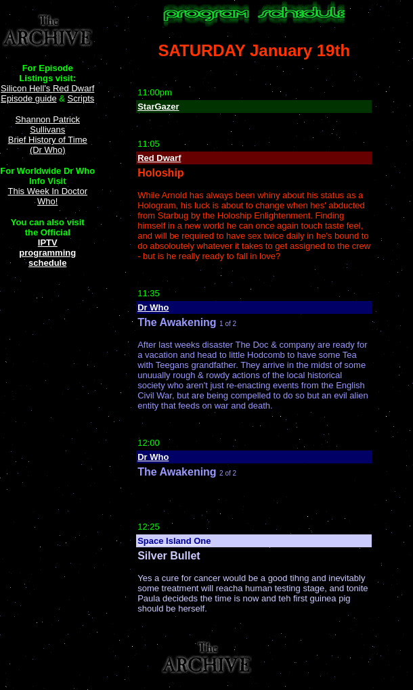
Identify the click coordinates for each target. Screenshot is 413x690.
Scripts (81, 98)
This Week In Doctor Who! (47, 196)
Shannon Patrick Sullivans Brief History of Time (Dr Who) (47, 134)
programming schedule (47, 258)
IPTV (48, 242)
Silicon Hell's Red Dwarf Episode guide (47, 93)
